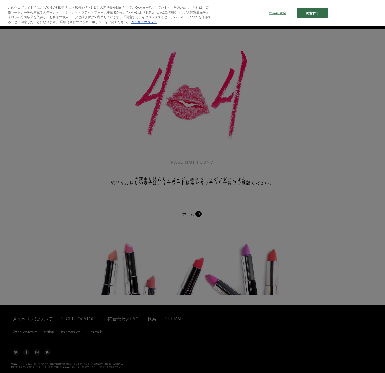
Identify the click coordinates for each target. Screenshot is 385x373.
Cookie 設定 (277, 13)
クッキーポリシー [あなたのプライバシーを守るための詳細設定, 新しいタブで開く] (144, 22)
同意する (312, 13)
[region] (192, 13)
